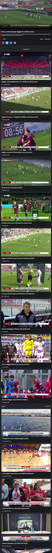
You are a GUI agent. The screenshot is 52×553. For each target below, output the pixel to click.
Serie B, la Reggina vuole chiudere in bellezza (15, 400)
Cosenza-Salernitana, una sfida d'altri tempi (15, 543)
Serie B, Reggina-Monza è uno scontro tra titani (15, 364)
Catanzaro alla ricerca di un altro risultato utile (15, 508)
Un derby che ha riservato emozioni (12, 188)
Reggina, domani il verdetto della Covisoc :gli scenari (17, 152)
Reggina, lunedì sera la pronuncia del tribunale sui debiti (18, 258)
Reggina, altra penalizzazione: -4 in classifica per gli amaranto (19, 82)
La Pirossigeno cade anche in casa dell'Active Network (17, 473)
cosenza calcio (47, 39)
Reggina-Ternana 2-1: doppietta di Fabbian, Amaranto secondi (20, 117)
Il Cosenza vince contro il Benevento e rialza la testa (17, 223)
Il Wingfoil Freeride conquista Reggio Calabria (15, 438)
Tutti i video (48, 406)
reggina (41, 39)
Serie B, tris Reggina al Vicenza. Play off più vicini (16, 329)
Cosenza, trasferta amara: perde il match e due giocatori (18, 294)
